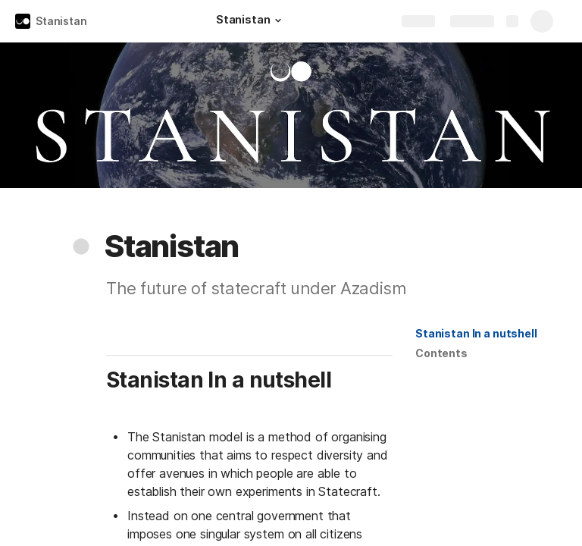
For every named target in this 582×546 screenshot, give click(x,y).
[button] (278, 20)
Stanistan (61, 20)
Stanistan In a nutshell (476, 333)
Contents (441, 353)
